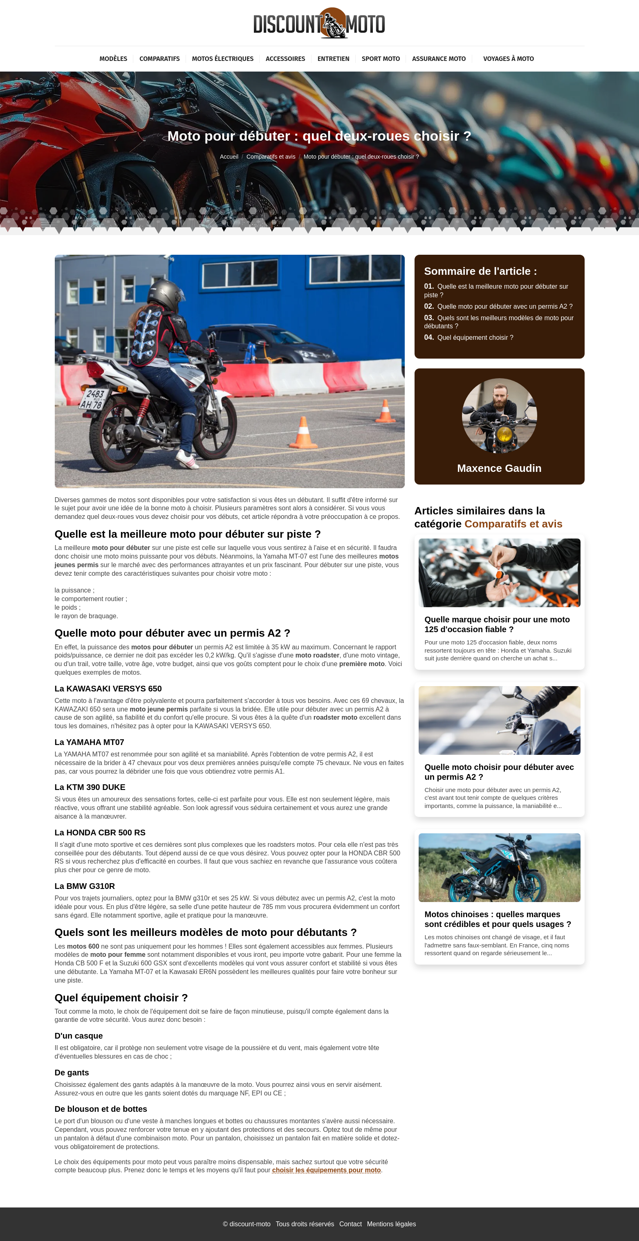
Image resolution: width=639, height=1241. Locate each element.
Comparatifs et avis (271, 156)
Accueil (229, 156)
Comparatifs (159, 59)
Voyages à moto (509, 59)
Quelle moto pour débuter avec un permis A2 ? (498, 306)
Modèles (114, 59)
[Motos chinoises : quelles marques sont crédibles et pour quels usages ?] (500, 867)
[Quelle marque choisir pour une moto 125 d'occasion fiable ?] (500, 573)
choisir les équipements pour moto (326, 1170)
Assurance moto (439, 59)
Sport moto (381, 59)
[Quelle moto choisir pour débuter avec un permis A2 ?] (500, 720)
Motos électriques (223, 59)
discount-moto (250, 1224)
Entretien (334, 59)
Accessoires (285, 59)
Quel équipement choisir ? (468, 337)
